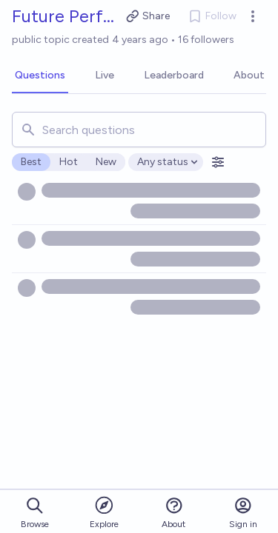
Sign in (243, 512)
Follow (212, 16)
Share (148, 16)
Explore (104, 512)
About (173, 512)
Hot (68, 161)
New (106, 161)
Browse (35, 512)
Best (31, 161)
